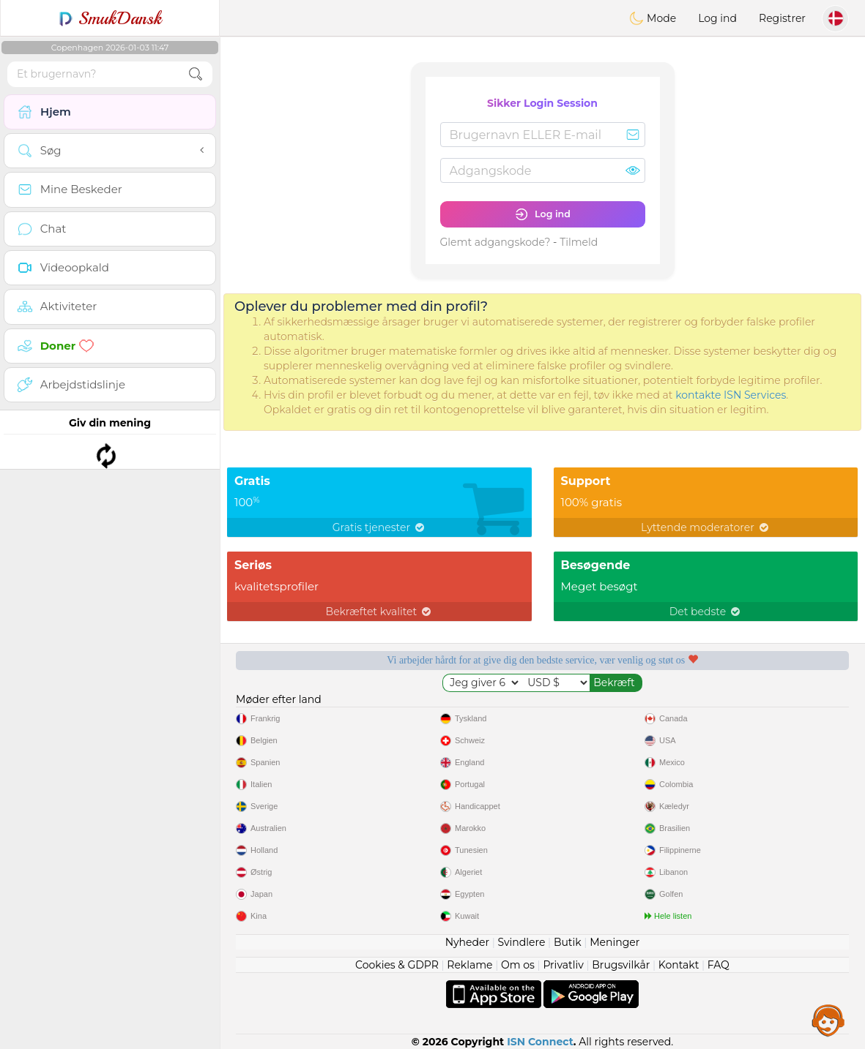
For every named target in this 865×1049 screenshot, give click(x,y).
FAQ (719, 964)
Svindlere (522, 942)
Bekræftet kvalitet (379, 611)
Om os (518, 964)
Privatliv (563, 964)
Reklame (469, 964)
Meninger (614, 942)
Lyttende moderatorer (706, 527)
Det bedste (705, 611)
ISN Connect (540, 1041)
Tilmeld (579, 242)
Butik (568, 942)
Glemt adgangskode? (495, 242)
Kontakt (678, 964)
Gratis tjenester (379, 527)
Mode (652, 18)
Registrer (782, 18)
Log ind (717, 18)
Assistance (828, 1019)
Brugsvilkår (621, 964)
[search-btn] (195, 74)
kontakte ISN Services (730, 395)
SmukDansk (110, 18)
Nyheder (467, 942)
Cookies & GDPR (397, 964)
